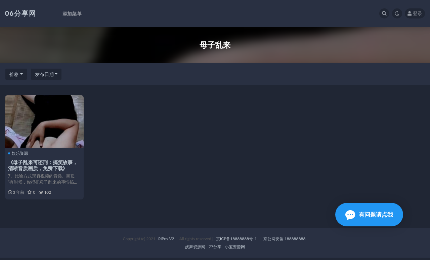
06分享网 (20, 13)
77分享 (215, 249)
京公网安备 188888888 (284, 241)
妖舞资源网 (195, 249)
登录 (414, 13)
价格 (14, 74)
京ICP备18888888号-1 (236, 241)
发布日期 (44, 74)
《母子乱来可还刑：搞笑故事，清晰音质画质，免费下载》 (43, 165)
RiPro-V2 (166, 241)
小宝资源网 (235, 249)
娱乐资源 (18, 153)
